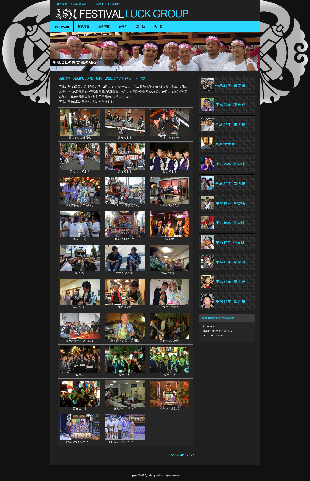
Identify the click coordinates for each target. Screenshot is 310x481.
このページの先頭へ (182, 455)
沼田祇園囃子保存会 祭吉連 (122, 13)
